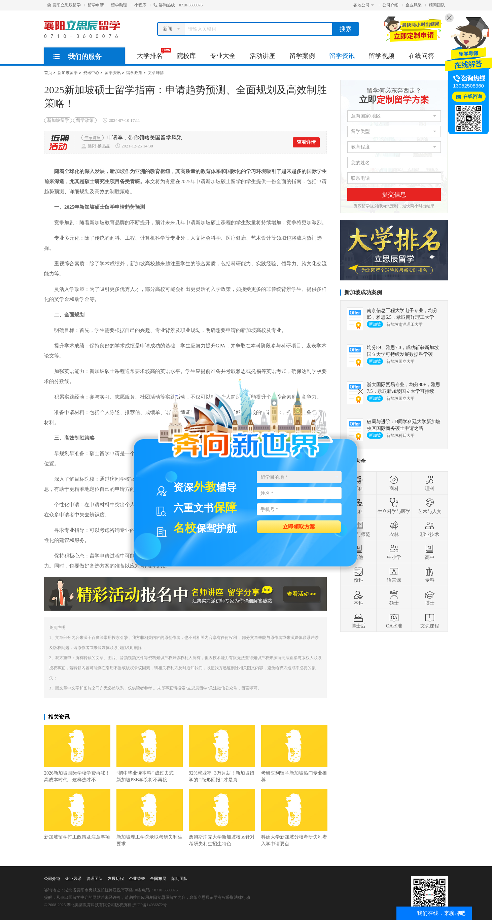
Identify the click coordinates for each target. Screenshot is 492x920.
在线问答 (421, 55)
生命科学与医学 (394, 506)
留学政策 (134, 72)
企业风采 (414, 5)
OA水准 (394, 620)
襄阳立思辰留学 (64, 5)
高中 (430, 552)
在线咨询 (472, 96)
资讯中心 (91, 72)
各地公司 (363, 5)
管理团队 (94, 878)
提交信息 (394, 194)
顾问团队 (437, 5)
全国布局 (158, 878)
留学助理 (119, 5)
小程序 (140, 5)
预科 (358, 575)
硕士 (394, 597)
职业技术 (429, 529)
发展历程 (116, 878)
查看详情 (306, 142)
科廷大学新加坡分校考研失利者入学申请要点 (294, 817)
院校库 (186, 55)
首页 (48, 72)
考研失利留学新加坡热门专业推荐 (294, 753)
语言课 (394, 575)
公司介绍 (390, 5)
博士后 (358, 620)
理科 (430, 483)
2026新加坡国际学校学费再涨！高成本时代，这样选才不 (77, 753)
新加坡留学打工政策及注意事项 (77, 814)
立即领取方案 (299, 526)
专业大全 (223, 55)
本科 (358, 597)
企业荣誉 (137, 878)
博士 (430, 597)
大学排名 (153, 53)
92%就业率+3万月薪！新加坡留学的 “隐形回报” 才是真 (222, 753)
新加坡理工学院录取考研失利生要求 (149, 817)
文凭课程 (429, 620)
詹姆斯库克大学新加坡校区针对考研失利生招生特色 (222, 817)
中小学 (394, 552)
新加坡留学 (68, 72)
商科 (394, 483)
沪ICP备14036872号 (149, 904)
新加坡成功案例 (363, 292)
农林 (394, 529)
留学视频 (381, 55)
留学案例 (302, 55)
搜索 (346, 29)
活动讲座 (262, 55)
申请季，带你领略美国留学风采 (144, 137)
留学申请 (96, 5)
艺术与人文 (430, 506)
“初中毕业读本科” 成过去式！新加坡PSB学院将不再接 (149, 753)
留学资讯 (342, 55)
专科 (430, 575)
